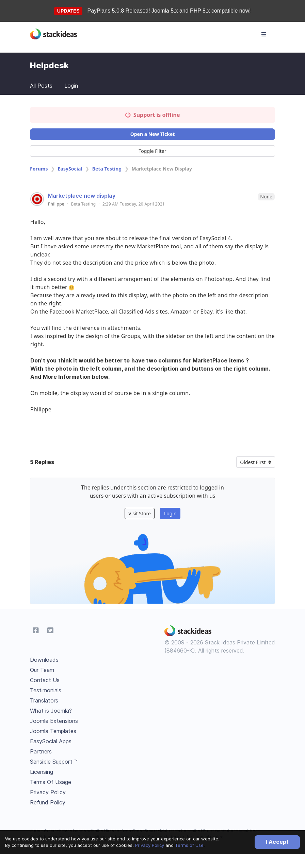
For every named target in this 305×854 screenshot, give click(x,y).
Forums (39, 168)
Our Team (42, 669)
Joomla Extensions (54, 720)
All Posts (41, 85)
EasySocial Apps (50, 741)
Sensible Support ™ (54, 761)
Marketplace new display (81, 195)
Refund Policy (47, 802)
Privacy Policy (149, 845)
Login (71, 85)
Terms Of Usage (50, 782)
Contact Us (45, 680)
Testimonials (45, 690)
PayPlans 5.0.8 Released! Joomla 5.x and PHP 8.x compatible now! (169, 11)
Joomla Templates (53, 731)
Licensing (41, 771)
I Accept (277, 841)
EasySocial (70, 168)
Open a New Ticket (152, 134)
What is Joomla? (51, 710)
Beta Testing (107, 168)
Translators (44, 700)
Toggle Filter (152, 151)
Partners (41, 751)
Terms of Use (189, 845)
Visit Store (139, 513)
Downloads (44, 659)
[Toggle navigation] (264, 34)
